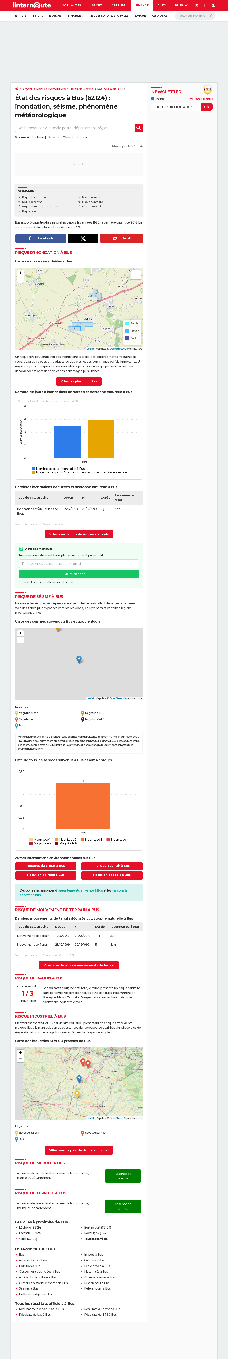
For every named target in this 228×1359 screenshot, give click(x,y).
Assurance (159, 15)
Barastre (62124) (30, 1233)
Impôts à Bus (93, 1254)
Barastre (54, 137)
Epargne (55, 15)
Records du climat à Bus (46, 866)
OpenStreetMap (119, 348)
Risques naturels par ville (108, 15)
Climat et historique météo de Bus (43, 1283)
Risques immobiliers (51, 89)
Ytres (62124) (28, 1239)
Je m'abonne (75, 574)
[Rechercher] (195, 16)
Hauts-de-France (81, 89)
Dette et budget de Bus (35, 1294)
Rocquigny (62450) (97, 1233)
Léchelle (38, 137)
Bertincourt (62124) (97, 1227)
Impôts (38, 15)
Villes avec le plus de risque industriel (79, 1150)
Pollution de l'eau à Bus (45, 875)
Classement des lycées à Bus (39, 1271)
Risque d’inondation (34, 197)
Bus (22, 1254)
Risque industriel (91, 197)
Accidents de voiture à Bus (37, 1277)
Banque (140, 15)
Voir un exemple (201, 99)
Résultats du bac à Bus (35, 1314)
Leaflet (90, 348)
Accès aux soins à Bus (99, 1277)
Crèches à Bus (94, 1260)
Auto (161, 5)
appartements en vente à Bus (80, 890)
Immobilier (75, 15)
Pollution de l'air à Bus (112, 866)
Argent (27, 89)
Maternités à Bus (96, 1271)
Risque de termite (92, 206)
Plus (181, 5)
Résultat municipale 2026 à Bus (41, 1309)
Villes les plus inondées (79, 381)
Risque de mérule (92, 201)
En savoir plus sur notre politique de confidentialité (47, 582)
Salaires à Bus (28, 1288)
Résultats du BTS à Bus (100, 1314)
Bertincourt (82, 137)
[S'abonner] (182, 107)
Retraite (20, 15)
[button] (20, 273)
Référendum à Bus (97, 1288)
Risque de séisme (32, 201)
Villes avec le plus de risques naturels (79, 534)
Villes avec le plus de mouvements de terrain (79, 965)
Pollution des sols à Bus (112, 875)
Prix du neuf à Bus (97, 1283)
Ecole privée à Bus (97, 1266)
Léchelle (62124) (30, 1227)
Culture (118, 5)
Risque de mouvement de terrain (41, 206)
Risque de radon (31, 211)
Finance (142, 5)
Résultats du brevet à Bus (102, 1309)
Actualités (71, 5)
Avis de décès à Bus (33, 1260)
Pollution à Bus (29, 1266)
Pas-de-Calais (106, 89)
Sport (97, 5)
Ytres (67, 137)
